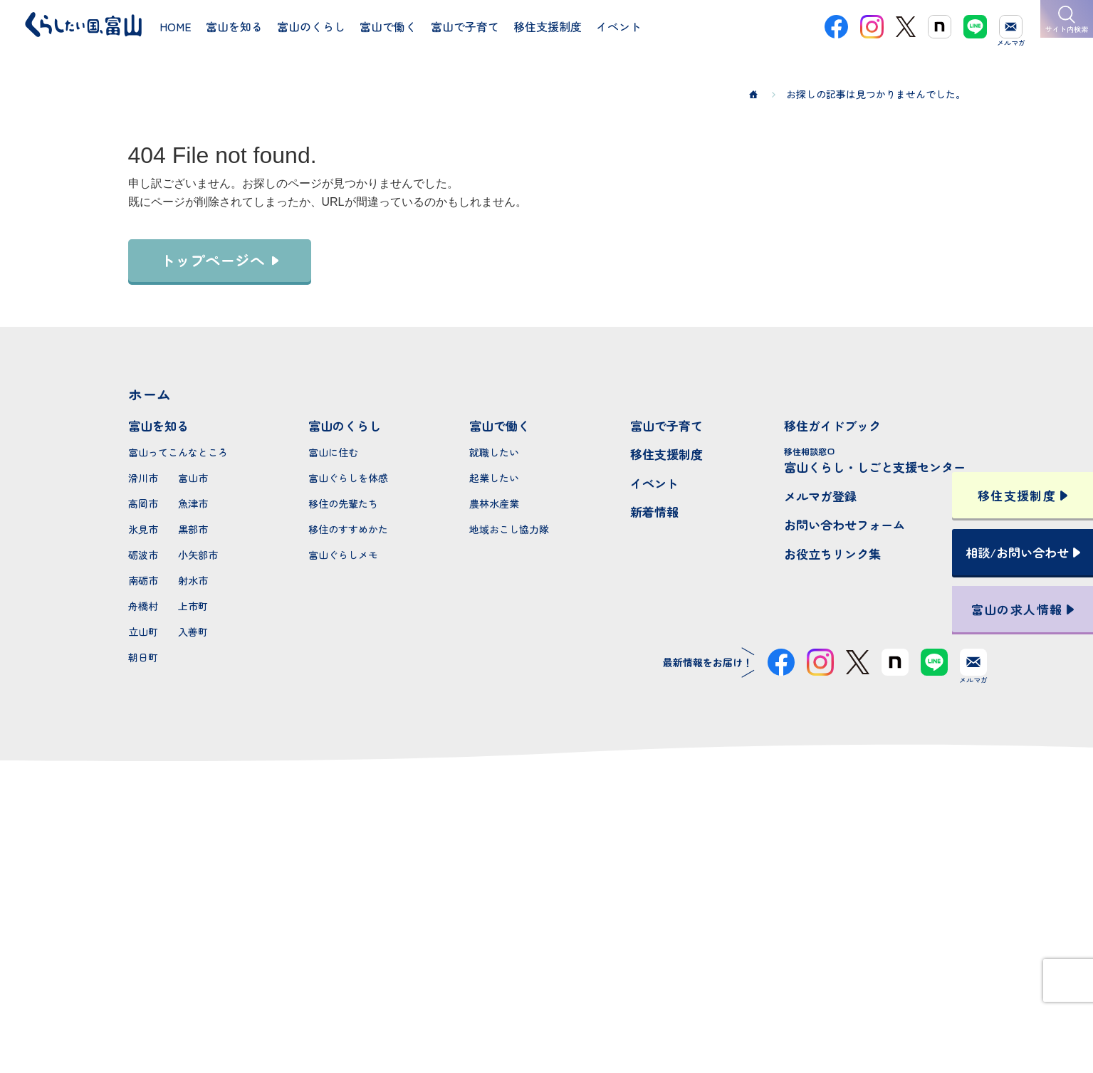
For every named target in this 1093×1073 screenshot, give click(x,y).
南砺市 (143, 580)
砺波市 (143, 555)
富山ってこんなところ (178, 452)
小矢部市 (198, 555)
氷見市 (143, 529)
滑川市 (143, 478)
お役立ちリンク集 (832, 553)
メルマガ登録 (820, 496)
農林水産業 (494, 503)
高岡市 (143, 503)
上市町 (193, 606)
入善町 (193, 631)
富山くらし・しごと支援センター (875, 460)
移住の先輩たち (343, 503)
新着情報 (654, 511)
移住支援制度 (666, 454)
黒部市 (193, 529)
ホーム (149, 394)
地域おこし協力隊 (509, 529)
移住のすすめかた (348, 529)
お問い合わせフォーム (844, 524)
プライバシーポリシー (547, 1011)
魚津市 (193, 503)
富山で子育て (666, 425)
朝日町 (143, 657)
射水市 (193, 580)
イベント (654, 483)
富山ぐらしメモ (343, 555)
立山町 (143, 631)
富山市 (193, 478)
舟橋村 (143, 606)
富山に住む (333, 452)
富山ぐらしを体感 (348, 478)
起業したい (494, 478)
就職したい (494, 452)
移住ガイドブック (832, 425)
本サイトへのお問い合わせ (546, 918)
